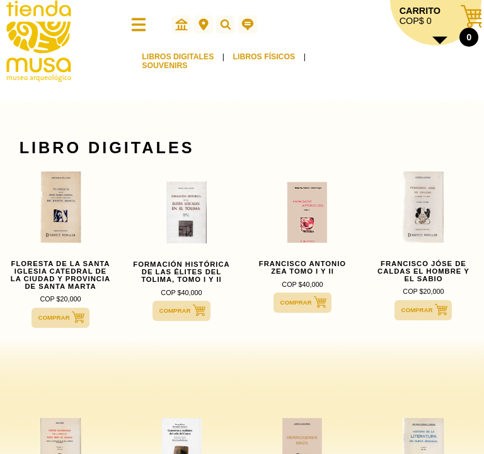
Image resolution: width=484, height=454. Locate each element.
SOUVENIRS (164, 65)
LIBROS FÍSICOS (264, 56)
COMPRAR (53, 317)
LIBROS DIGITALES (178, 56)
